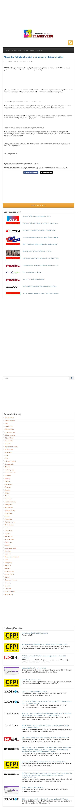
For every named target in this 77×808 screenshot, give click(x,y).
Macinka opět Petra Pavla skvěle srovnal (34, 668)
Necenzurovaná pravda (11, 557)
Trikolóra (6, 496)
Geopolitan (7, 484)
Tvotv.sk (6, 467)
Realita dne (7, 542)
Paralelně (7, 476)
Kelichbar (7, 568)
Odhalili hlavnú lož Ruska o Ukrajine (33, 279)
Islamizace (7, 551)
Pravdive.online (8, 418)
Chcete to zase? (9, 420)
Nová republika (8, 429)
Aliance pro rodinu (9, 502)
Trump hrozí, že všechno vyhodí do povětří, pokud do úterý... (41, 258)
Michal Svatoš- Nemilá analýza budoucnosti (35, 633)
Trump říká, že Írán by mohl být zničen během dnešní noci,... (40, 223)
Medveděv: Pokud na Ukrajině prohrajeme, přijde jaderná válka (33, 57)
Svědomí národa (9, 510)
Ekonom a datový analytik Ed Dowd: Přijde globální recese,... (41, 293)
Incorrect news (8, 539)
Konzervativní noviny (10, 447)
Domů (7, 50)
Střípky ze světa (9, 435)
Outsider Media (8, 574)
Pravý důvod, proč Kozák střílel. (31, 680)
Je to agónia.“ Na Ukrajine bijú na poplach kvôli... (37, 216)
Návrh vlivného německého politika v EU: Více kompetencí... (40, 244)
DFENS (6, 516)
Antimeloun (7, 531)
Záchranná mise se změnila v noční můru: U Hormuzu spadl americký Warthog (45, 799)
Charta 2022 (8, 426)
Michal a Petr (8, 449)
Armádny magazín (29, 50)
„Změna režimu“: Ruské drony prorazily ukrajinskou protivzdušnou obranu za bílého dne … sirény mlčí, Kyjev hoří (47, 702)
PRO (5, 423)
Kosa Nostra (7, 536)
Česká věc (7, 487)
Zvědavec (7, 528)
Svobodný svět (8, 571)
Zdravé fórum (8, 438)
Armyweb (7, 589)
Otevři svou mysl (9, 591)
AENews (6, 534)
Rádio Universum (9, 522)
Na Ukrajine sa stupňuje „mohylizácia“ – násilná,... (37, 251)
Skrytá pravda (8, 464)
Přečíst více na (38, 205)
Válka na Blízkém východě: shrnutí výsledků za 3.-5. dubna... (41, 237)
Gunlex (6, 577)
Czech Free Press (9, 473)
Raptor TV (7, 565)
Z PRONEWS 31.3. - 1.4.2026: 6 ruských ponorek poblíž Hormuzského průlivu (45, 762)
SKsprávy (40, 50)
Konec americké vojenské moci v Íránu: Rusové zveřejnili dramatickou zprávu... (45, 644)
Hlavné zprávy (16, 50)
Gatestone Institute (10, 580)
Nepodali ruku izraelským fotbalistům (33, 787)
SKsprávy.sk (7, 452)
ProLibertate (8, 441)
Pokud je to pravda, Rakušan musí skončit (34, 691)
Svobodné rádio (9, 432)
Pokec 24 (7, 444)
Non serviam (8, 594)
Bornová (6, 478)
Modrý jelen (7, 505)
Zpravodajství (18, 61)
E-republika (7, 513)
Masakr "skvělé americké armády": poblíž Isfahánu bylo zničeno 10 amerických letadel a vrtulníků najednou (45, 726)
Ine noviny (7, 499)
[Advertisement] (38, 14)
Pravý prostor (8, 525)
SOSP (5, 455)
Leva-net (7, 554)
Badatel (6, 586)
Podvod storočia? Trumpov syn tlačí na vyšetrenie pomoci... (40, 265)
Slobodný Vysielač (9, 548)
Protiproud (7, 562)
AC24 (25, 61)
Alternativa (7, 519)
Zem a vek (7, 583)
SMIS (5, 560)
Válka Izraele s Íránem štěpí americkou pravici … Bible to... (40, 286)
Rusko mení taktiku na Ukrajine (32, 272)
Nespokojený (8, 507)
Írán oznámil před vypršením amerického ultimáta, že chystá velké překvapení (45, 737)
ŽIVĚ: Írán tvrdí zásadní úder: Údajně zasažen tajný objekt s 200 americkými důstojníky (44, 657)
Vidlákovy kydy (8, 470)
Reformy (6, 490)
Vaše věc (6, 545)
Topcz (6, 493)
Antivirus (6, 481)
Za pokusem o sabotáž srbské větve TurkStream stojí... (39, 230)
